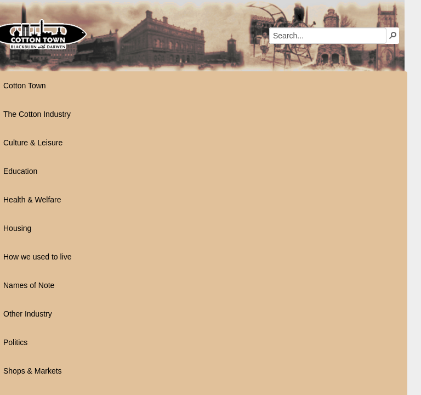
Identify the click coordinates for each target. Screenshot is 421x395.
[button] (288, 35)
